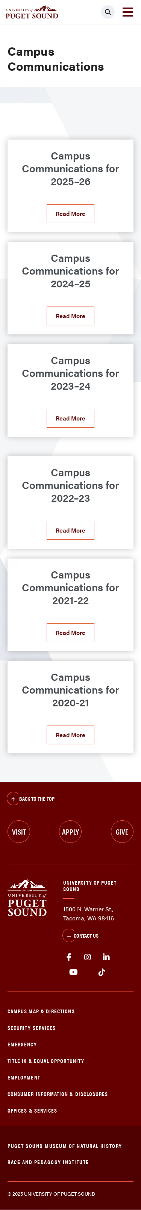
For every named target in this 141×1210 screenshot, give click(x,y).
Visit (19, 831)
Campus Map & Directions (41, 1011)
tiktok (101, 972)
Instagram (87, 957)
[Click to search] (108, 12)
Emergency (22, 1044)
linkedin (106, 957)
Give (122, 831)
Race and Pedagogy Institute (48, 1162)
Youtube (73, 972)
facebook (68, 957)
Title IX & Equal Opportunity (46, 1060)
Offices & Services (32, 1110)
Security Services (32, 1027)
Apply (70, 831)
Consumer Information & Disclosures (58, 1094)
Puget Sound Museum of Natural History (65, 1145)
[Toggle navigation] (127, 12)
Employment (24, 1077)
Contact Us (80, 936)
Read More (70, 213)
